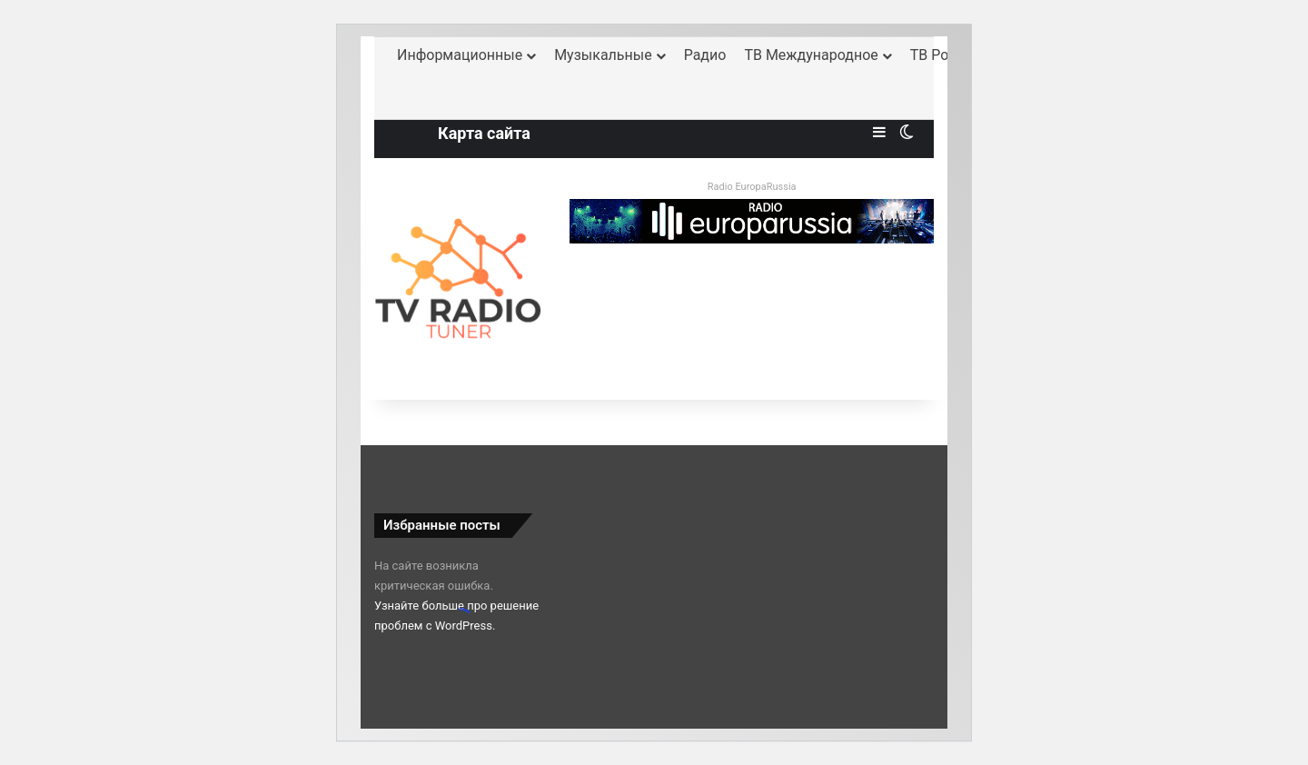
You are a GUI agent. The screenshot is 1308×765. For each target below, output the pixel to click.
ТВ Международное (810, 55)
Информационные (459, 55)
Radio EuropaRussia (752, 187)
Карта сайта (484, 133)
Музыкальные (603, 55)
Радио (705, 55)
